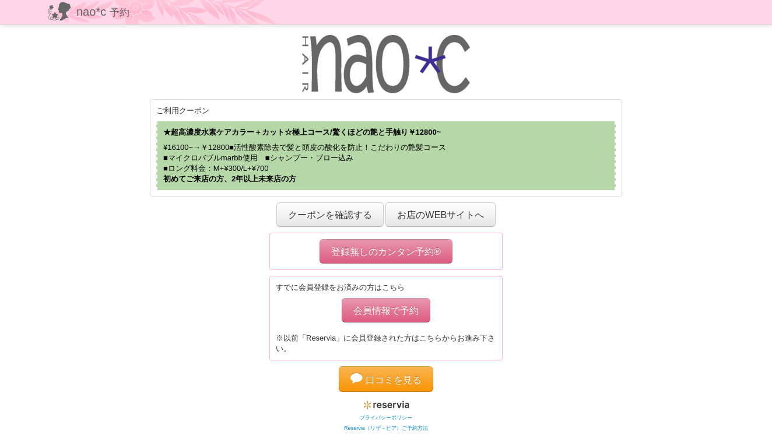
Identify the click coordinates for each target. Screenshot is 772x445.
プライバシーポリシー (386, 418)
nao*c (102, 11)
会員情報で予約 (386, 310)
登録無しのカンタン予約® (386, 251)
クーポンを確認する (330, 214)
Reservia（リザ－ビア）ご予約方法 (386, 428)
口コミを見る (386, 379)
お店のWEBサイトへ (440, 214)
